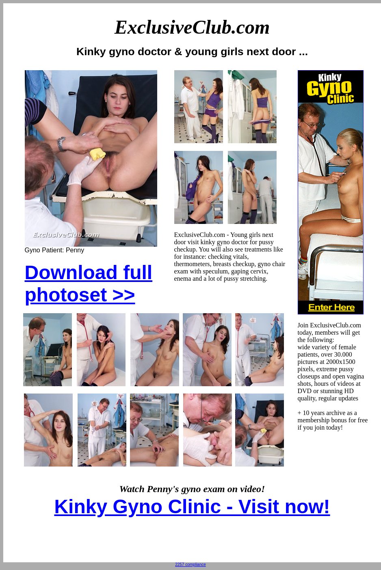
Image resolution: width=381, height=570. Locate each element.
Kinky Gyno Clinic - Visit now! (192, 506)
